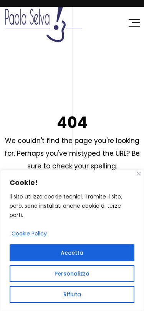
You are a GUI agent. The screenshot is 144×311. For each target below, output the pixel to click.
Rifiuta (72, 294)
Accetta (72, 253)
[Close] (139, 173)
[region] (72, 240)
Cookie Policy (29, 233)
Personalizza (72, 273)
